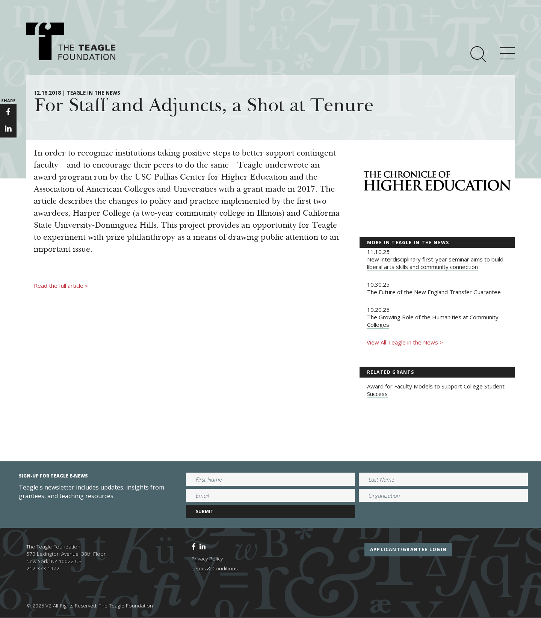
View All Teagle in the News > (405, 342)
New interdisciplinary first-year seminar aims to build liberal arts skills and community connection (435, 262)
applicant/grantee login (408, 549)
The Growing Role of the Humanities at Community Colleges (433, 320)
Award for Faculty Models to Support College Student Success (436, 389)
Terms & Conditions (214, 568)
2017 (306, 190)
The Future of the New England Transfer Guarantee (434, 292)
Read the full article (61, 286)
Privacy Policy (207, 558)
